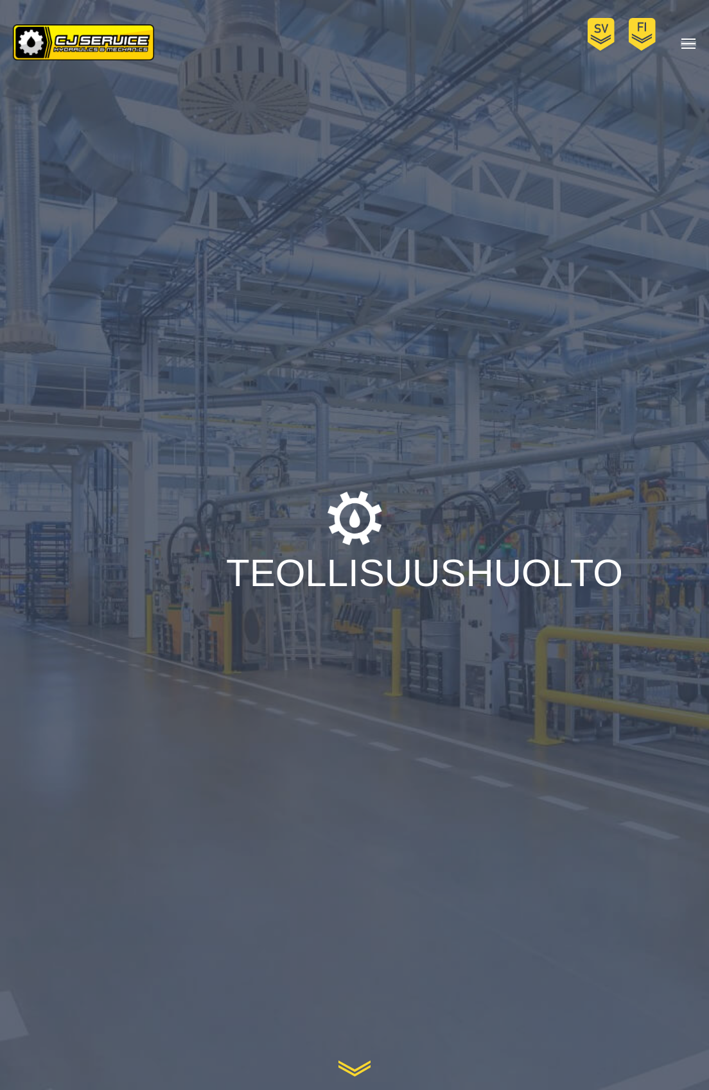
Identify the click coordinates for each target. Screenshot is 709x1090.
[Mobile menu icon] (688, 43)
